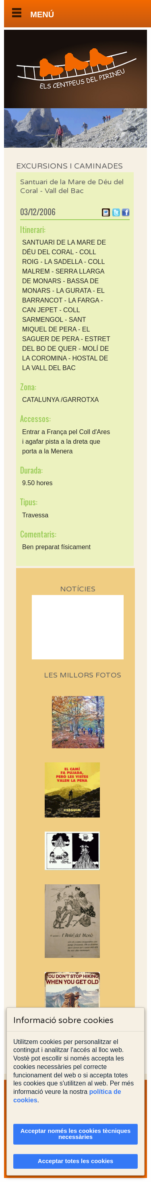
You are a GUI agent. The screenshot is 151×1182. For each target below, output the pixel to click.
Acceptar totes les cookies (76, 1161)
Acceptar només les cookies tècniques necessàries (76, 1134)
